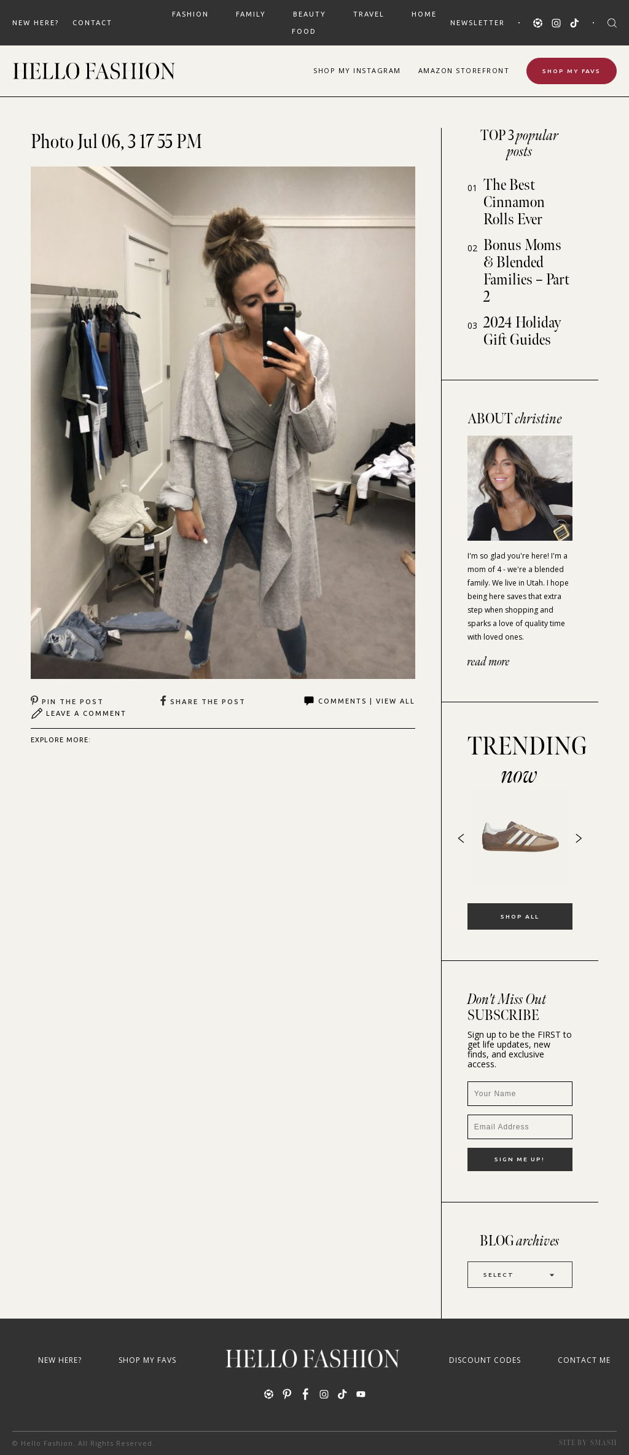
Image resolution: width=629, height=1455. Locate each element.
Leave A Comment (79, 713)
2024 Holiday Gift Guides (522, 331)
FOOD (304, 31)
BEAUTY (309, 14)
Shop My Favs (571, 71)
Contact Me (584, 1360)
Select (520, 1274)
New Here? (35, 22)
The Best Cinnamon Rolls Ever (514, 202)
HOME (424, 14)
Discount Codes (485, 1360)
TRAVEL (369, 14)
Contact (92, 22)
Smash (603, 1443)
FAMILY (251, 14)
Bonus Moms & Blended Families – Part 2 (526, 271)
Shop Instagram (357, 70)
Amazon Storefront (464, 70)
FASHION (190, 14)
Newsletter (477, 22)
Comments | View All (359, 701)
